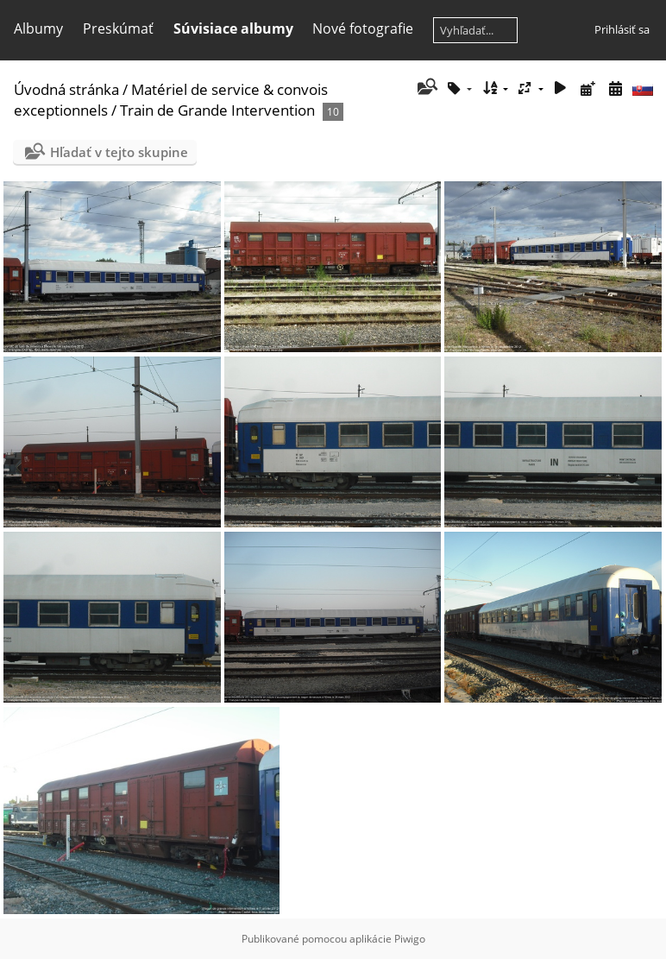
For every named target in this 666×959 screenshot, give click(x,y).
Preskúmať (118, 28)
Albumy (38, 28)
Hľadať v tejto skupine (119, 152)
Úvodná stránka (66, 89)
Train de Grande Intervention (217, 110)
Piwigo (409, 938)
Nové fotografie (362, 28)
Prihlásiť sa (622, 29)
